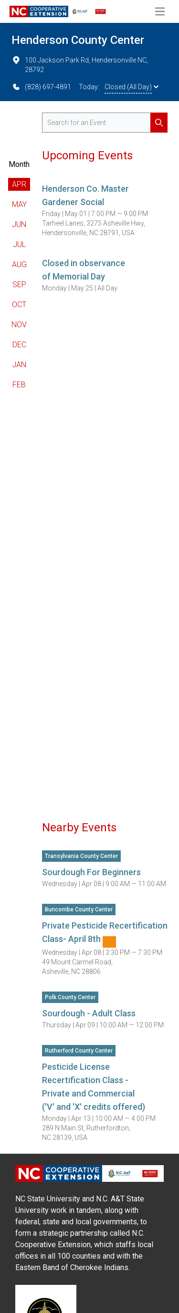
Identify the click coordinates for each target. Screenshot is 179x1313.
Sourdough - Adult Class (89, 1013)
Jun (19, 224)
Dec (19, 344)
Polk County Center (70, 997)
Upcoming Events (87, 155)
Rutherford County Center (79, 1050)
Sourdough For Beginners (91, 872)
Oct (19, 304)
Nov (19, 324)
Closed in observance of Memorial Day (83, 269)
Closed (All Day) (131, 87)
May (19, 204)
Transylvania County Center (81, 856)
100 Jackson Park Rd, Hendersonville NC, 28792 (79, 64)
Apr (19, 184)
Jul (19, 244)
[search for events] (105, 123)
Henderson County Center (77, 40)
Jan (19, 364)
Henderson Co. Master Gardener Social (85, 195)
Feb (19, 384)
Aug (19, 264)
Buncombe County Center (79, 909)
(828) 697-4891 (41, 87)
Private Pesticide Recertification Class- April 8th (105, 934)
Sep (19, 284)
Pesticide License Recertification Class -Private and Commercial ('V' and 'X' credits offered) (93, 1087)
